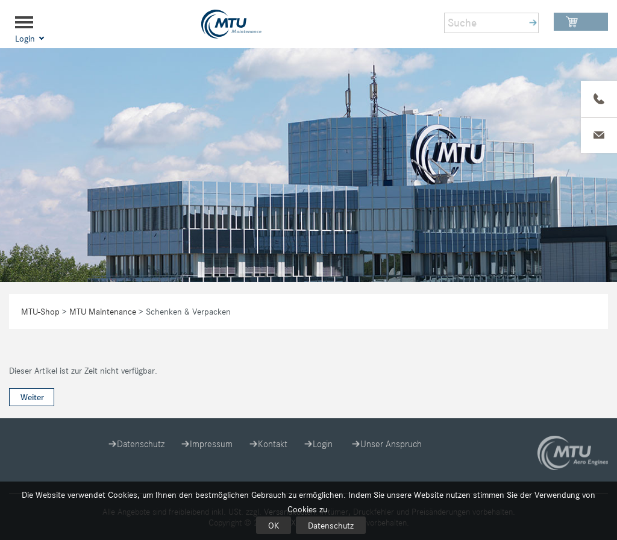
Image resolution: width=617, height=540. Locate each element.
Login (323, 444)
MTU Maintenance (102, 311)
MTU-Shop (40, 311)
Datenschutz (331, 525)
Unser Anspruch (391, 444)
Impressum (211, 444)
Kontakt (272, 444)
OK (273, 525)
